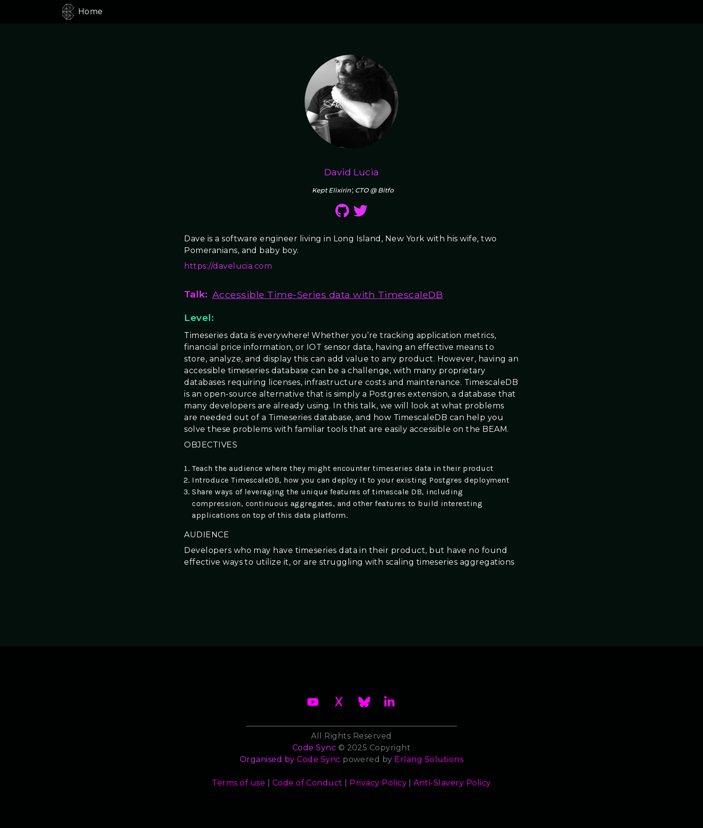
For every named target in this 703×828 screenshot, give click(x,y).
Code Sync (318, 759)
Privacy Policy (378, 782)
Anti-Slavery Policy (452, 782)
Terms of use (238, 782)
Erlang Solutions (428, 759)
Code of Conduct (307, 782)
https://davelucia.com (228, 266)
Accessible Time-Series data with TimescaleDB (327, 294)
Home (90, 11)
